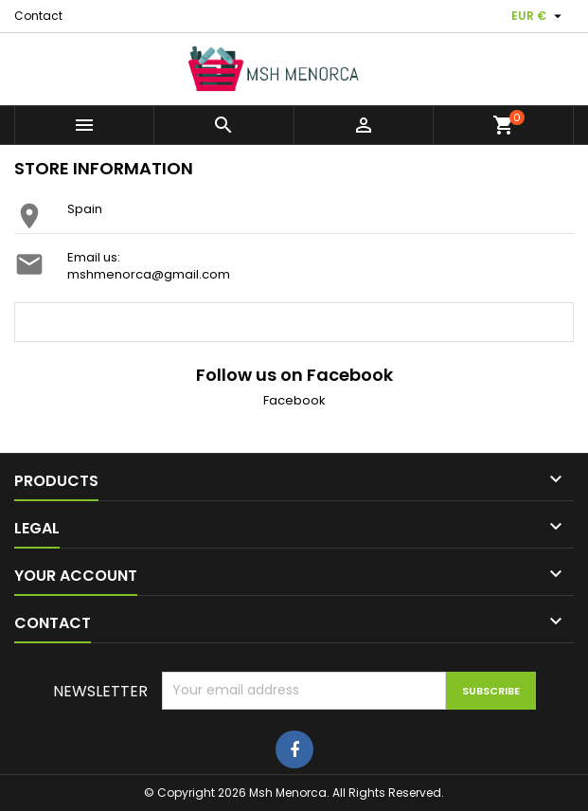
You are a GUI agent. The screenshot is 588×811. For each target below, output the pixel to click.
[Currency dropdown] (538, 16)
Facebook (294, 400)
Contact (38, 16)
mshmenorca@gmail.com (148, 274)
